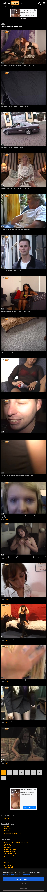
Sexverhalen (7, 844)
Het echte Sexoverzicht (10, 846)
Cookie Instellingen (23, 884)
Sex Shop (7, 818)
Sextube (6, 826)
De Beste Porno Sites (10, 849)
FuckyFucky (7, 828)
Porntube (7, 830)
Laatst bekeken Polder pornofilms (11, 26)
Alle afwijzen (23, 888)
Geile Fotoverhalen (9, 851)
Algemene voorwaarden (9, 874)
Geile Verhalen (8, 847)
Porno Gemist (8, 864)
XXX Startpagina (9, 867)
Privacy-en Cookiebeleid (23, 874)
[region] (23, 880)
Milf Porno (7, 832)
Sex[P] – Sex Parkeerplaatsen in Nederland (16, 842)
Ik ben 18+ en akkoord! (23, 879)
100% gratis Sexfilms (10, 853)
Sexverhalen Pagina (9, 855)
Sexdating (7, 856)
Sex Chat (6, 862)
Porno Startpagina (9, 866)
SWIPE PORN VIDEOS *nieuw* (12, 834)
